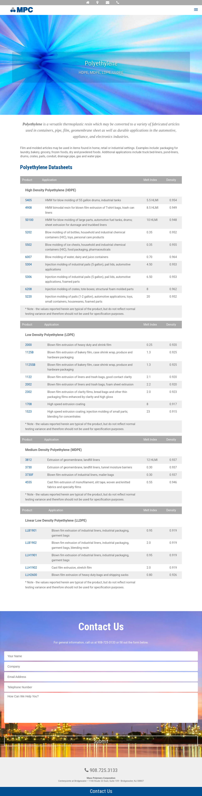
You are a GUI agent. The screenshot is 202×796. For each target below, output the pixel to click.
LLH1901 (31, 555)
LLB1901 (31, 530)
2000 (28, 345)
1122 (28, 377)
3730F (29, 474)
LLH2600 (31, 575)
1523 (28, 411)
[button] (196, 10)
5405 (28, 200)
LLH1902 (31, 567)
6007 (28, 257)
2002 (28, 384)
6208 (28, 289)
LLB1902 (31, 542)
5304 (28, 264)
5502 (28, 244)
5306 (28, 277)
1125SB (30, 364)
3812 (28, 460)
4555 (28, 482)
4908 (28, 207)
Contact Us (101, 791)
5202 (28, 232)
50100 (29, 220)
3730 (28, 467)
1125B (29, 352)
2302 (28, 392)
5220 (28, 296)
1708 (28, 404)
